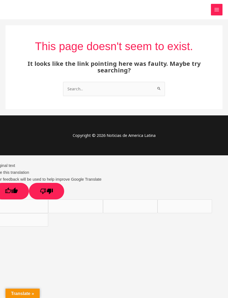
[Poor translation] (46, 191)
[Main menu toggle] (216, 9)
